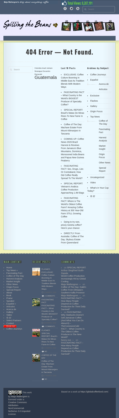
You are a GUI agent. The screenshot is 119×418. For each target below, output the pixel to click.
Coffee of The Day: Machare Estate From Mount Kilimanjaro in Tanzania (50, 366)
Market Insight (13, 281)
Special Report (13, 290)
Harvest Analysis (14, 279)
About (9, 292)
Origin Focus (96, 111)
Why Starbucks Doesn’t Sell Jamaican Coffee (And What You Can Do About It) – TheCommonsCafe (72, 320)
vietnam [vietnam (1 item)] (49, 68)
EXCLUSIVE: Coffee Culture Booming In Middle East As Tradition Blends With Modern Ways (72, 80)
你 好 (92, 196)
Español (94, 80)
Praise (9, 298)
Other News (104, 162)
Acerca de (104, 84)
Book (8, 295)
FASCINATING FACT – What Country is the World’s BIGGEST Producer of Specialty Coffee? (72, 98)
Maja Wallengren (19, 396)
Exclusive (94, 95)
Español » (11, 304)
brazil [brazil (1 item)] (44, 68)
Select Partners (13, 320)
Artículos (103, 89)
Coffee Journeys (98, 74)
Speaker (10, 301)
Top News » (12, 270)
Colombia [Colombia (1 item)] (38, 68)
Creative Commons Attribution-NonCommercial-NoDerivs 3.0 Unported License (19, 408)
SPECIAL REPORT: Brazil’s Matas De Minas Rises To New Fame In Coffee (49, 339)
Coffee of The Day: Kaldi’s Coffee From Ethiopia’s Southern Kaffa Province (73, 290)
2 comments (50, 296)
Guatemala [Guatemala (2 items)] (46, 77)
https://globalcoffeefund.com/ (94, 391)
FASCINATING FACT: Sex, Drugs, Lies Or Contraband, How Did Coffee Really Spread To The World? (72, 172)
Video (93, 182)
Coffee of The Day (15, 276)
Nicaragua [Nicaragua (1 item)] (38, 71)
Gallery (93, 106)
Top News (95, 116)
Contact (10, 323)
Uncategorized (97, 177)
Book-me (10, 326)
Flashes (94, 101)
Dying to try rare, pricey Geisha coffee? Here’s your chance (71, 225)
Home (9, 267)
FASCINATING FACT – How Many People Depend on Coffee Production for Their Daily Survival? (73, 304)
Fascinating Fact (14, 273)
